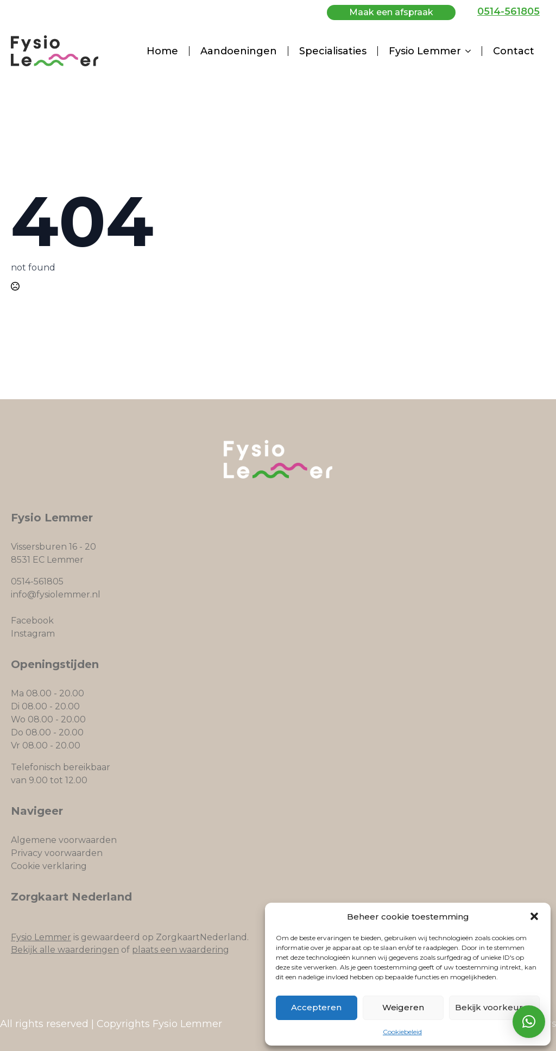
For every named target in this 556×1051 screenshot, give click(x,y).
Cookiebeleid (402, 1032)
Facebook (32, 620)
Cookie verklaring (49, 866)
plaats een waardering (180, 950)
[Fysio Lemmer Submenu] (471, 51)
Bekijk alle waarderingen (65, 950)
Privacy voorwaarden (57, 853)
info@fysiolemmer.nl (55, 594)
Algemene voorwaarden (64, 840)
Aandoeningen (238, 51)
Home (162, 51)
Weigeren (403, 1007)
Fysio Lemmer (425, 51)
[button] (534, 916)
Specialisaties (333, 51)
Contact (513, 51)
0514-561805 (508, 11)
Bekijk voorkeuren (494, 1007)
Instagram (33, 633)
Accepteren (316, 1007)
